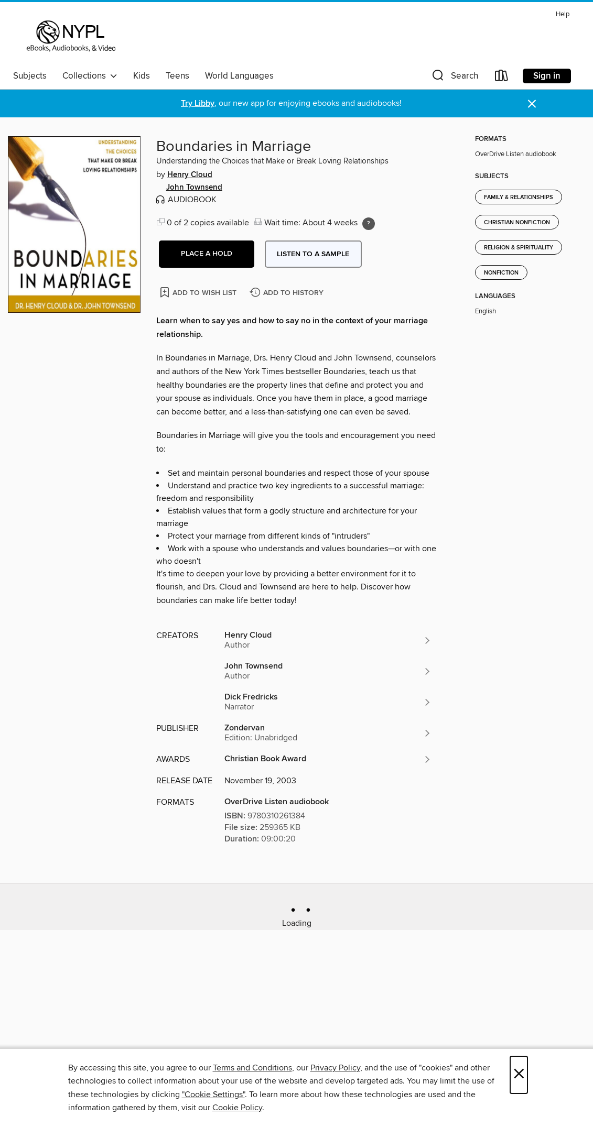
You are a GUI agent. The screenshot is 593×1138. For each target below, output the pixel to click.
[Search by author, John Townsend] (328, 671)
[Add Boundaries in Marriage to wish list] (199, 292)
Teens (177, 76)
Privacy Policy (335, 1068)
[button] (454, 78)
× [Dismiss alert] (531, 104)
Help (562, 14)
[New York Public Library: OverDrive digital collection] (70, 36)
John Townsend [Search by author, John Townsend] (194, 187)
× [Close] (518, 1075)
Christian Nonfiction (517, 222)
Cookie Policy (237, 1107)
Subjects (30, 76)
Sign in (546, 76)
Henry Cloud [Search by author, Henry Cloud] (189, 175)
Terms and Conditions (252, 1068)
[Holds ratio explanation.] (368, 223)
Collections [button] (89, 76)
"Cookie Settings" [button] (213, 1094)
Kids (141, 76)
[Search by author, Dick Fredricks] (328, 702)
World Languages (239, 76)
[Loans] (501, 78)
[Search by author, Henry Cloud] (328, 640)
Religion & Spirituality (518, 247)
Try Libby (197, 103)
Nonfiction (501, 273)
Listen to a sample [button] (313, 254)
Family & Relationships (518, 197)
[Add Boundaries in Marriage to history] (288, 293)
